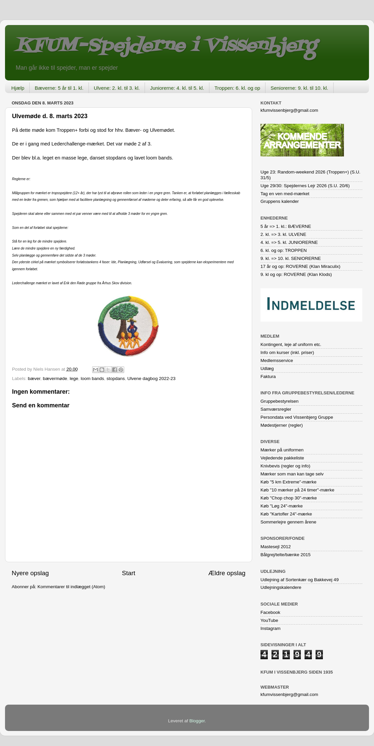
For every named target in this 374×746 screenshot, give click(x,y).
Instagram (270, 628)
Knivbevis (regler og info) (285, 465)
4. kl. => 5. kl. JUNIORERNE (289, 242)
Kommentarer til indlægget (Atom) (71, 586)
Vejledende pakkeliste (282, 457)
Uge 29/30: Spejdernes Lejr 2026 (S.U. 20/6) (305, 185)
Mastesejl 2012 (275, 546)
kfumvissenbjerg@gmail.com (289, 110)
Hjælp (17, 88)
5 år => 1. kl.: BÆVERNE (285, 226)
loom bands (92, 378)
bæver (34, 378)
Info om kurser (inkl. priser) (287, 352)
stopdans (116, 378)
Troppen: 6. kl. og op (237, 88)
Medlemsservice (276, 360)
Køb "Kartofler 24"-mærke (286, 513)
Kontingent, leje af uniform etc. (290, 344)
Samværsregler (275, 409)
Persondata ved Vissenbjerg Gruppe (296, 417)
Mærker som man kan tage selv (292, 473)
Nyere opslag (30, 573)
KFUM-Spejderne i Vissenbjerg (165, 46)
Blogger (197, 720)
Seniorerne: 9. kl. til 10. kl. (299, 88)
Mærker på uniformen (282, 449)
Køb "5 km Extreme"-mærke (288, 481)
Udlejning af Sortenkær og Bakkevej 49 (299, 579)
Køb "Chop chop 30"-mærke (288, 497)
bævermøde (55, 378)
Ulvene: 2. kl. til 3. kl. (117, 88)
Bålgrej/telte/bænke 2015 (285, 554)
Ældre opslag (226, 573)
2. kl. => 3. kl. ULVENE (283, 234)
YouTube (269, 620)
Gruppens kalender (279, 201)
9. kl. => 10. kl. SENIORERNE (290, 258)
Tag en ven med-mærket (284, 193)
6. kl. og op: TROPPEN (283, 250)
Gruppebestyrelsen (279, 401)
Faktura (268, 376)
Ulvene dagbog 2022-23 (151, 378)
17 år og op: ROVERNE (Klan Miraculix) (300, 266)
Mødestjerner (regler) (281, 425)
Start (128, 573)
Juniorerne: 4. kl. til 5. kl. (177, 88)
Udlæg (267, 368)
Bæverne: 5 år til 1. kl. (59, 88)
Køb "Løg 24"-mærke (281, 505)
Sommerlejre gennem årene (288, 521)
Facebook (270, 612)
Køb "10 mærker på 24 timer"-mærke (297, 489)
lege (74, 378)
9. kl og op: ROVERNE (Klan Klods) (296, 274)
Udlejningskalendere (280, 587)
